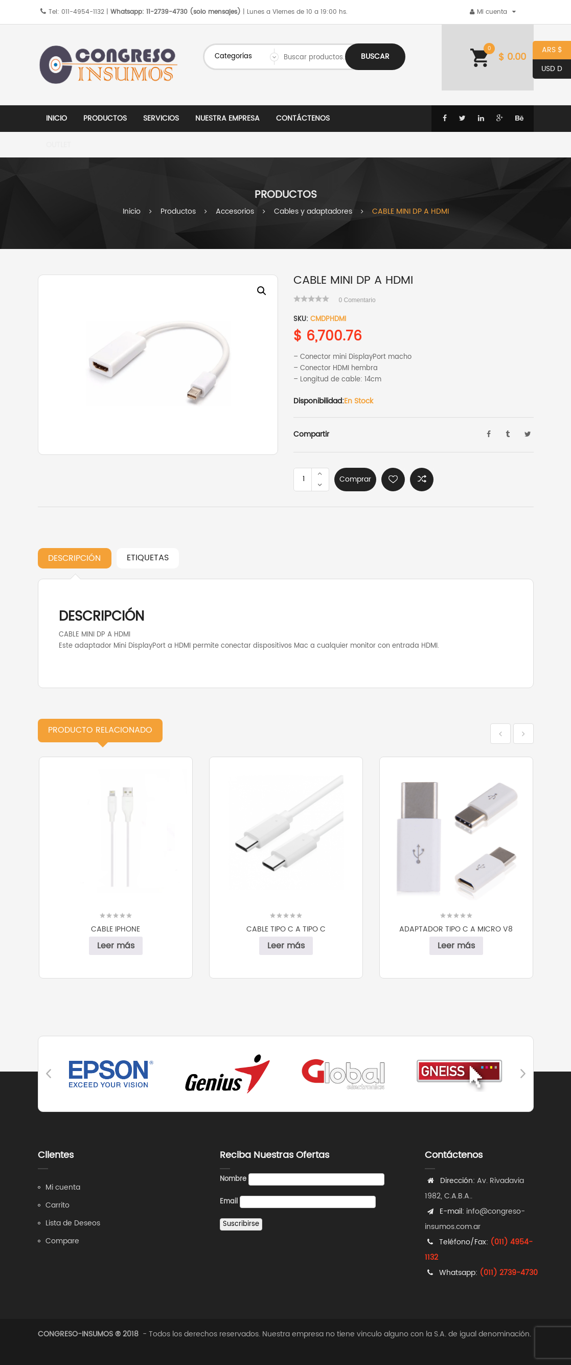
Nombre (233, 1179)
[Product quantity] (303, 479)
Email (229, 1201)
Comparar (421, 479)
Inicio (132, 211)
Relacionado (100, 730)
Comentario (357, 300)
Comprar (355, 479)
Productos (178, 211)
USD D (547, 69)
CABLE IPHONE (115, 929)
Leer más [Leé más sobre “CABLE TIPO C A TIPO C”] (286, 945)
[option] (158, 364)
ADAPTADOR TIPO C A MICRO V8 (456, 929)
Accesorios (235, 211)
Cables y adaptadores (313, 211)
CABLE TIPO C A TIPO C (286, 929)
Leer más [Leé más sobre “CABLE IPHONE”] (115, 945)
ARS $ (547, 50)
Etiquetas (148, 557)
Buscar (375, 56)
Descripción (74, 558)
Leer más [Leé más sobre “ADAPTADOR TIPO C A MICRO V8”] (456, 945)
